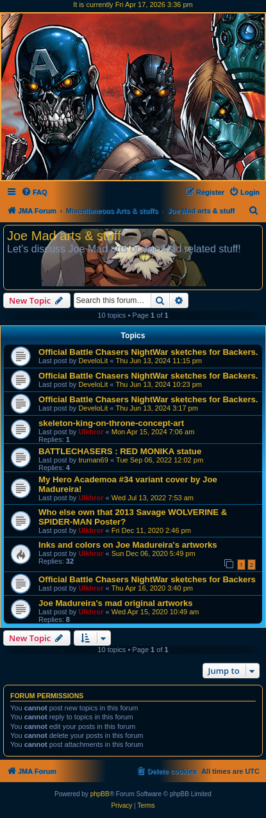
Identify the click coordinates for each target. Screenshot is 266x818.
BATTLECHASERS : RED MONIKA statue (119, 451)
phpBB (100, 794)
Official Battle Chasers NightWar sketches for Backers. (148, 352)
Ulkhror (90, 432)
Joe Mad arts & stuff (64, 236)
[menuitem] (34, 192)
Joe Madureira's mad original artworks (115, 603)
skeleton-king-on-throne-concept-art (111, 423)
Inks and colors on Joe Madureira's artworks (127, 545)
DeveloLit (93, 360)
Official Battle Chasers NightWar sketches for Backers (147, 579)
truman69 (93, 460)
